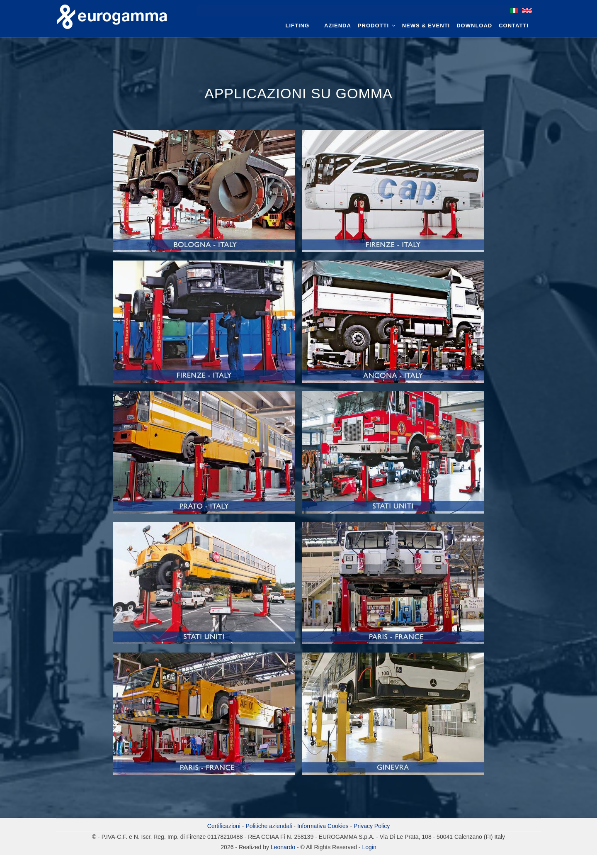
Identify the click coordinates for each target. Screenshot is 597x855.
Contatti (514, 25)
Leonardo (282, 847)
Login (369, 847)
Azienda (337, 25)
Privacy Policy (372, 826)
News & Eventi (426, 25)
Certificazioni (223, 826)
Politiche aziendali (268, 826)
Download (474, 25)
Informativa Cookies (323, 826)
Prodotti (377, 25)
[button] (204, 194)
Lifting (298, 25)
